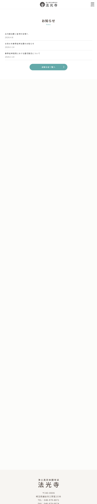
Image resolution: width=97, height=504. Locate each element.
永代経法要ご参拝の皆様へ (16, 34)
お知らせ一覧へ (48, 67)
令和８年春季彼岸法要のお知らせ (19, 43)
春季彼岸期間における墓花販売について (22, 53)
